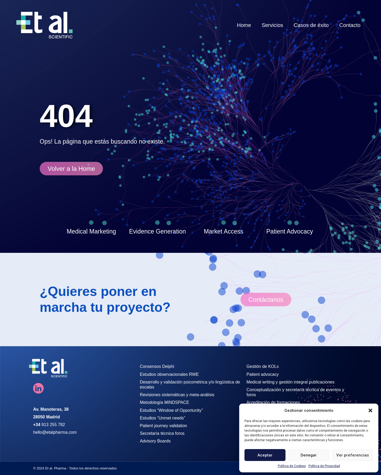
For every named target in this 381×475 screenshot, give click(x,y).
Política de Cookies (292, 466)
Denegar (309, 455)
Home (244, 25)
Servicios (272, 25)
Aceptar (265, 455)
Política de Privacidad (324, 466)
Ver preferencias (352, 455)
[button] (370, 410)
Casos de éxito (311, 25)
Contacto (349, 25)
